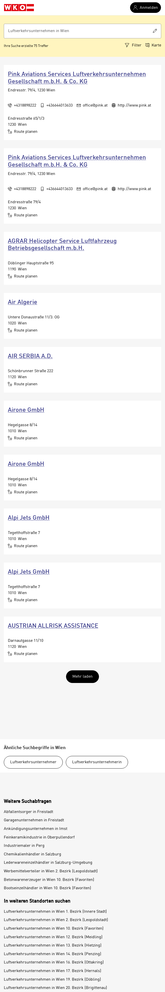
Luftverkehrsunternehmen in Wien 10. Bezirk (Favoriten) (54, 929)
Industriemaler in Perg (24, 846)
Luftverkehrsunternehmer (33, 762)
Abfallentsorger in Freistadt (28, 812)
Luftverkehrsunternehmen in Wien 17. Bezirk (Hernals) (52, 971)
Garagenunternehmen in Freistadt (34, 820)
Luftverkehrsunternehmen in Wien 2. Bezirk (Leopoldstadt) (56, 920)
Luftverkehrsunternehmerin (97, 762)
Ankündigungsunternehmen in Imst (35, 829)
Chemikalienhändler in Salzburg (32, 854)
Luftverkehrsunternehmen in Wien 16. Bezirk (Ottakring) (54, 962)
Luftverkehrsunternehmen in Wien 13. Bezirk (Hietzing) (52, 946)
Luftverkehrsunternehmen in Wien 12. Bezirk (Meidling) (53, 937)
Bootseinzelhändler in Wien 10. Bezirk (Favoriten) (47, 888)
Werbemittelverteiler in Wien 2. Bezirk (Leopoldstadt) (51, 871)
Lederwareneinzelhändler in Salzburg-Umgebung (48, 863)
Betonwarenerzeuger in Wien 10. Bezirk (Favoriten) (49, 880)
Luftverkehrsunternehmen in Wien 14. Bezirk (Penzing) (52, 954)
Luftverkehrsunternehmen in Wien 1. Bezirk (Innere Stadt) (55, 912)
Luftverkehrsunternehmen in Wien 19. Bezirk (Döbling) (52, 980)
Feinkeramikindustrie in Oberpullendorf (39, 837)
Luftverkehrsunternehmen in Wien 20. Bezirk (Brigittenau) (55, 988)
